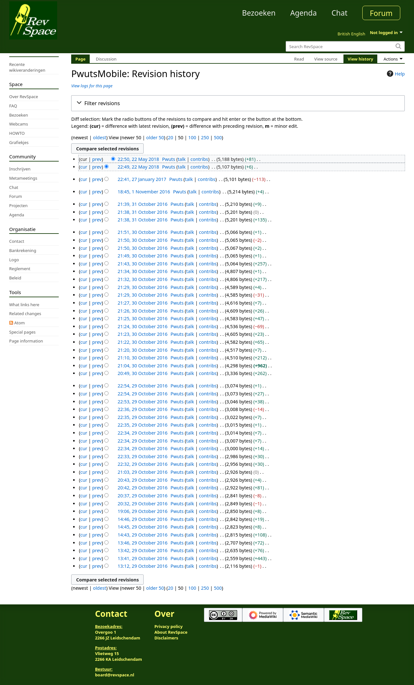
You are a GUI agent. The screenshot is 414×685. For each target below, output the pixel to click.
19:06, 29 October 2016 (142, 511)
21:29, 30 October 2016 (142, 287)
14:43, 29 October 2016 (142, 535)
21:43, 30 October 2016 (142, 264)
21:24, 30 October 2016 (142, 326)
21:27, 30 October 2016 (142, 303)
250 (205, 137)
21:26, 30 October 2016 (142, 311)
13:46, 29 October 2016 (142, 543)
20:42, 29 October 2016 (142, 488)
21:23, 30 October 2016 (142, 334)
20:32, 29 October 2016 (142, 504)
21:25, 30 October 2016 (142, 318)
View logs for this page (91, 86)
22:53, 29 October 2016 (142, 402)
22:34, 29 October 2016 (142, 433)
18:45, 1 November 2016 (143, 192)
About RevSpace (171, 632)
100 (192, 137)
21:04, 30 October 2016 (142, 366)
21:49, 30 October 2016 (142, 256)
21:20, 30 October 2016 (142, 350)
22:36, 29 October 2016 (142, 409)
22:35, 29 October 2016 (142, 417)
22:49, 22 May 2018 (138, 167)
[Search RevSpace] (345, 46)
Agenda (303, 13)
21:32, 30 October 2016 (142, 279)
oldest (99, 137)
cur (83, 167)
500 (218, 137)
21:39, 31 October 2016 (142, 204)
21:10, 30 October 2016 (142, 358)
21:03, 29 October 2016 (142, 472)
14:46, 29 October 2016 (142, 519)
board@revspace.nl (114, 675)
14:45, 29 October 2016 (142, 527)
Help (395, 73)
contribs (199, 159)
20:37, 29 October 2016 (142, 496)
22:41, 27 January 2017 (141, 179)
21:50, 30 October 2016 (142, 240)
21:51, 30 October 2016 (142, 232)
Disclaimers (166, 638)
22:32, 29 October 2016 (142, 464)
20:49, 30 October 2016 (142, 373)
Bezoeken (258, 13)
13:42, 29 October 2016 (142, 550)
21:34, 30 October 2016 (142, 271)
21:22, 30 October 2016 (142, 342)
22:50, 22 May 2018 (138, 159)
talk (182, 159)
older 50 (155, 137)
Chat (339, 13)
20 (170, 137)
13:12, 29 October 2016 (142, 566)
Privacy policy (168, 626)
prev (97, 159)
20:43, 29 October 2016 (142, 480)
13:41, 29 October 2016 (142, 558)
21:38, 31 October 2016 (142, 212)
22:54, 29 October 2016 (142, 386)
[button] (238, 103)
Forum (381, 13)
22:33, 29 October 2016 (142, 456)
